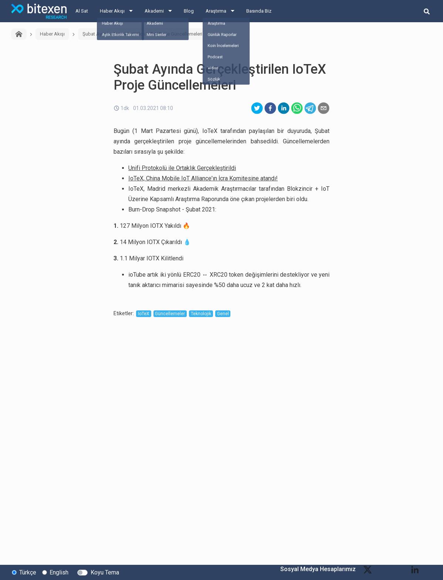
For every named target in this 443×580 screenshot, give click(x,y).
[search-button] (427, 11)
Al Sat (81, 11)
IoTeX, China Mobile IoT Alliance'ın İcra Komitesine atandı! (203, 178)
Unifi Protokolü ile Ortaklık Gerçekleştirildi (182, 167)
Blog (189, 11)
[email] (323, 108)
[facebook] (270, 108)
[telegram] (310, 108)
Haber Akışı (112, 11)
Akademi (154, 11)
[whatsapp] (297, 108)
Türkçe (27, 572)
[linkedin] (284, 108)
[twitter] (257, 108)
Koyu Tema (105, 572)
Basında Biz (258, 11)
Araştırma (216, 11)
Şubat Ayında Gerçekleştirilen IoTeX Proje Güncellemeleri (142, 34)
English (59, 572)
